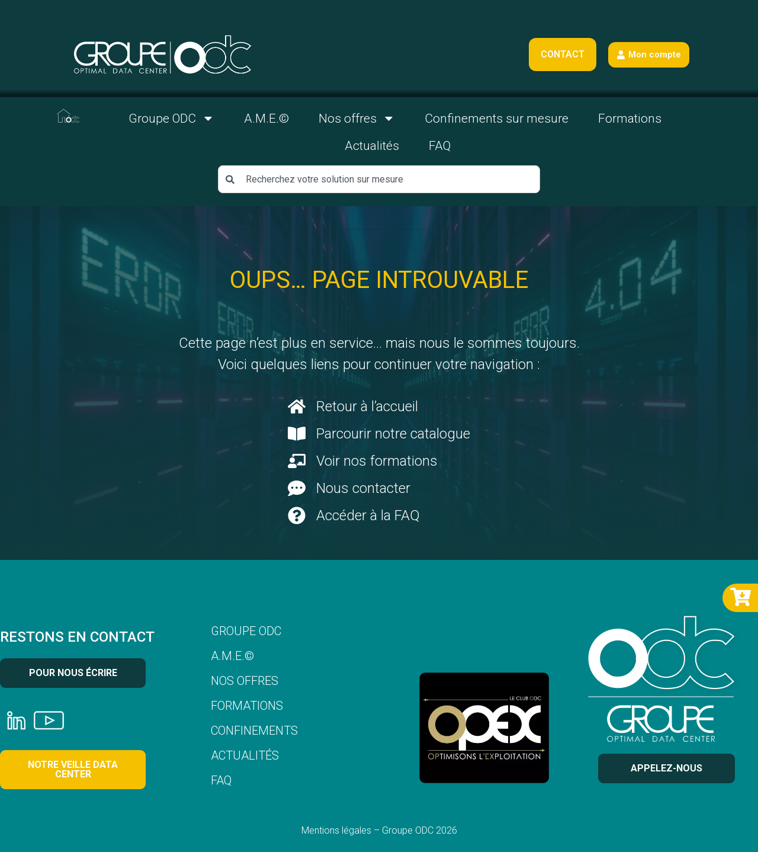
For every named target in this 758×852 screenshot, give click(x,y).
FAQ (440, 146)
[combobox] (379, 179)
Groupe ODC (171, 118)
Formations (629, 118)
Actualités (372, 146)
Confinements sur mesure (496, 118)
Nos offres (357, 118)
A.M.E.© (266, 118)
